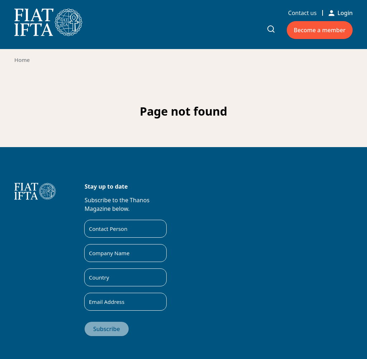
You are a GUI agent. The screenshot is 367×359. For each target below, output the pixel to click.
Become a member (319, 30)
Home (22, 59)
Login (341, 13)
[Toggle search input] (271, 29)
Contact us (302, 13)
